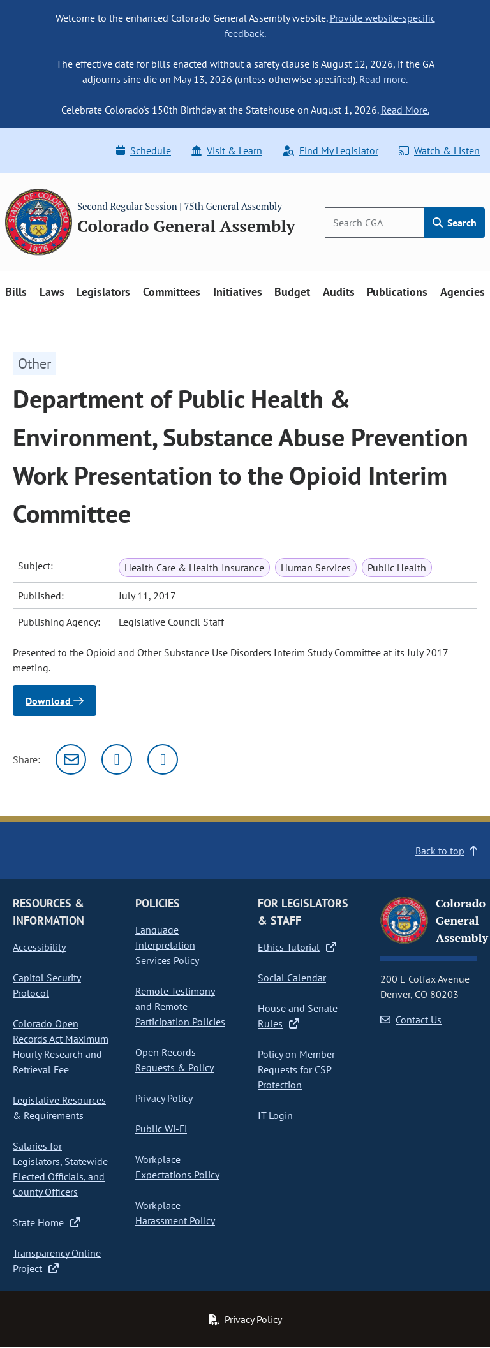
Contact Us (411, 1019)
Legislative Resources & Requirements (59, 1108)
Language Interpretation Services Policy (167, 945)
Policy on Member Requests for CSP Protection (296, 1069)
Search (455, 222)
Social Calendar (292, 977)
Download (55, 700)
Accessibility (39, 947)
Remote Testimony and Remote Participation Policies (180, 1006)
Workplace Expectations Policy (177, 1167)
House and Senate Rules (298, 1016)
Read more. (383, 79)
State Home (46, 1222)
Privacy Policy (164, 1098)
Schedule (143, 150)
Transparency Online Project (57, 1261)
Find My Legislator (330, 150)
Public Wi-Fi (161, 1128)
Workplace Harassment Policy (175, 1213)
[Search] (374, 222)
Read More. (405, 109)
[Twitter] (116, 759)
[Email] (71, 759)
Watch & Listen (439, 150)
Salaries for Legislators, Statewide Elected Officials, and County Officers (60, 1168)
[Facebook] (162, 759)
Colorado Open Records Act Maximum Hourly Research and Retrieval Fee (60, 1046)
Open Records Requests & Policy (174, 1060)
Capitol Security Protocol (47, 985)
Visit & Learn (226, 150)
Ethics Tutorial (297, 947)
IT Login (275, 1115)
